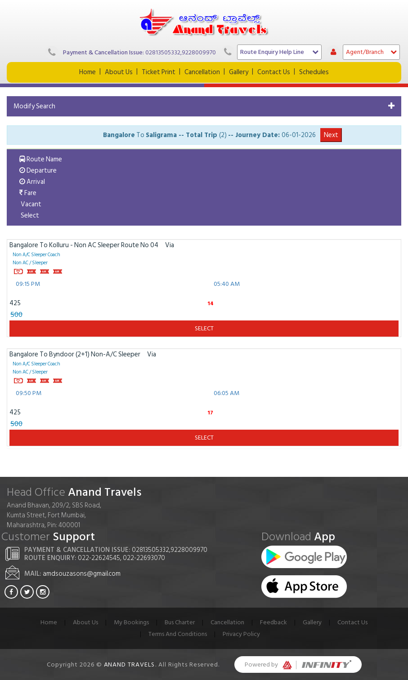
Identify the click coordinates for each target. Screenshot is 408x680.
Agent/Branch (371, 52)
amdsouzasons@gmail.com (82, 573)
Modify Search (34, 106)
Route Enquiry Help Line (279, 52)
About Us (119, 72)
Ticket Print (158, 72)
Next (331, 135)
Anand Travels (129, 664)
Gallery (238, 72)
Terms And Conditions (177, 634)
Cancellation (202, 72)
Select (204, 328)
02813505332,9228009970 (180, 52)
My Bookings (131, 622)
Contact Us (273, 72)
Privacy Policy (241, 634)
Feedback (273, 622)
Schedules (314, 72)
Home (87, 72)
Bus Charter (180, 622)
